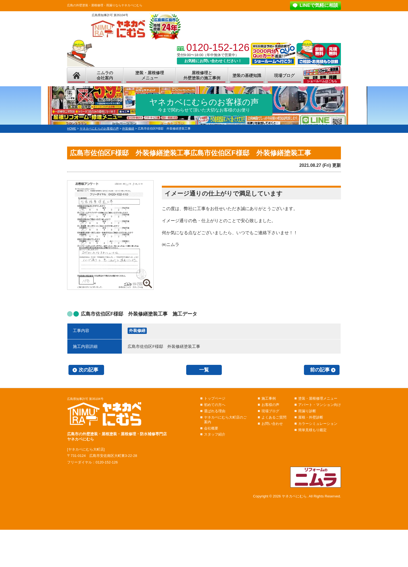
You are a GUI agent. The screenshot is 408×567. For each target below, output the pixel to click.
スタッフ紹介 (214, 434)
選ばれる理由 (214, 411)
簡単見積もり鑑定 (312, 430)
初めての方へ (214, 405)
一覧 (204, 370)
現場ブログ (284, 75)
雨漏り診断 (307, 411)
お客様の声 (270, 405)
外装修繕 (137, 330)
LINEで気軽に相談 (319, 5)
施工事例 (269, 398)
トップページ (214, 398)
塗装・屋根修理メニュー (149, 75)
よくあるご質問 (274, 417)
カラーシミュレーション (317, 424)
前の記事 (320, 370)
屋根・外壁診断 (310, 417)
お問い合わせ (272, 424)
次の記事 (88, 370)
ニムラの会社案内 (105, 75)
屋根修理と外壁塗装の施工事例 (201, 75)
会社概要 (211, 428)
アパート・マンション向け (319, 405)
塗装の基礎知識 (246, 75)
